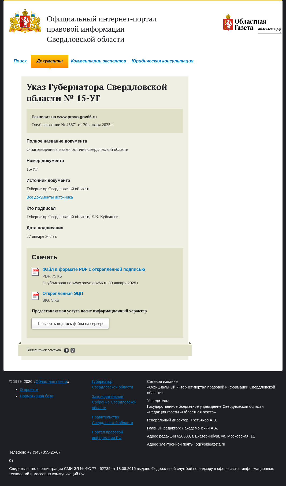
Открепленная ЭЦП (62, 293)
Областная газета (51, 381)
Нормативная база (36, 396)
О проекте (29, 389)
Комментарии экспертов (98, 61)
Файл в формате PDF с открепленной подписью (93, 269)
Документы (50, 61)
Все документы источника (50, 197)
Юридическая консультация (163, 61)
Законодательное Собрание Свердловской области (114, 402)
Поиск (20, 61)
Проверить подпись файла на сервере (70, 323)
